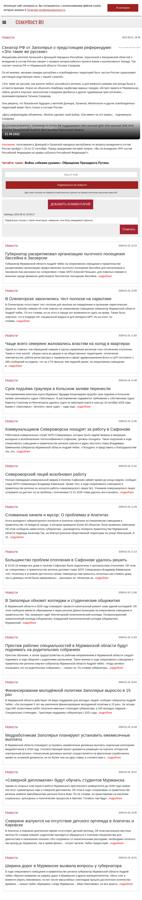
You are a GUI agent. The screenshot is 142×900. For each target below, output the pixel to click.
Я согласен (122, 7)
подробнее (105, 276)
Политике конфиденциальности (46, 9)
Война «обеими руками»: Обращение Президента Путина (67, 162)
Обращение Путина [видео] (31, 127)
